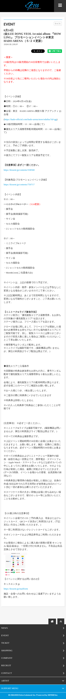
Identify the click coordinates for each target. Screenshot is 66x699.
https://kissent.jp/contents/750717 (19, 184)
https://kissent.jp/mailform (16, 588)
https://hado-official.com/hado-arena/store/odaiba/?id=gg (30, 119)
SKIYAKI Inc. (53, 695)
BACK (58, 23)
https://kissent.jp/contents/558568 (19, 170)
